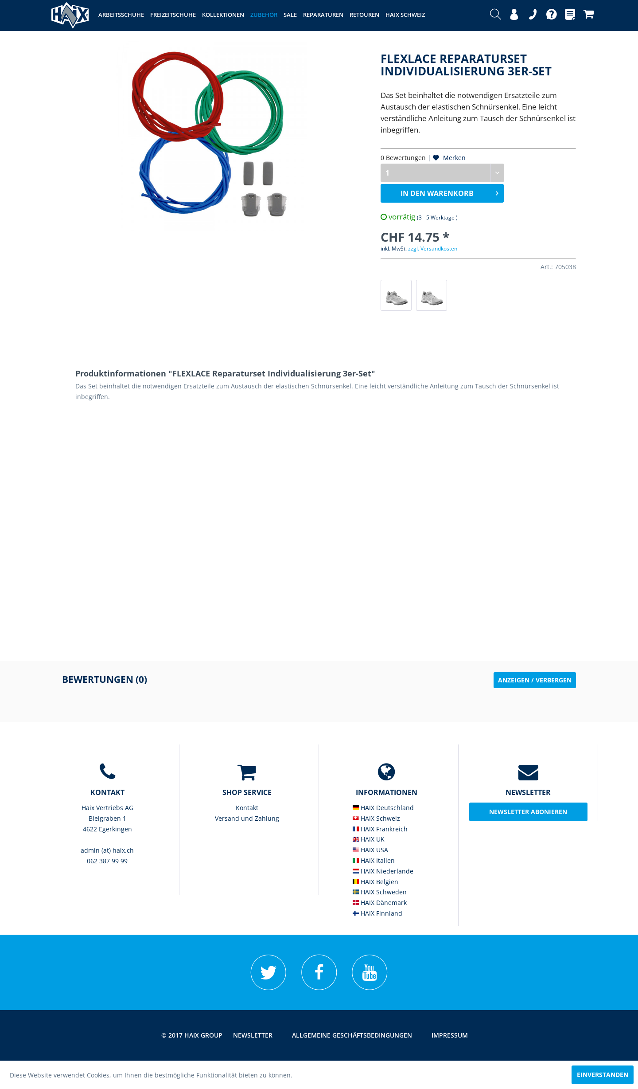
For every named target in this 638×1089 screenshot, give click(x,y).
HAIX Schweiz (376, 818)
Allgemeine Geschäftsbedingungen (352, 1035)
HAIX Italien (374, 860)
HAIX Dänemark (380, 902)
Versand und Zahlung (247, 818)
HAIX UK (369, 839)
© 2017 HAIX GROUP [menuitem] (191, 1035)
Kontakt (247, 807)
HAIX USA (370, 850)
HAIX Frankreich (380, 829)
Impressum (450, 1035)
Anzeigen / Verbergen (535, 680)
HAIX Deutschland (383, 807)
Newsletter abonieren (528, 811)
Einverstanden (602, 1074)
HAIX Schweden (380, 892)
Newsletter (252, 1035)
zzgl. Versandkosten (432, 248)
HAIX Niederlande (383, 871)
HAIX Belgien (375, 881)
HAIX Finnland (377, 913)
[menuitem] (495, 15)
